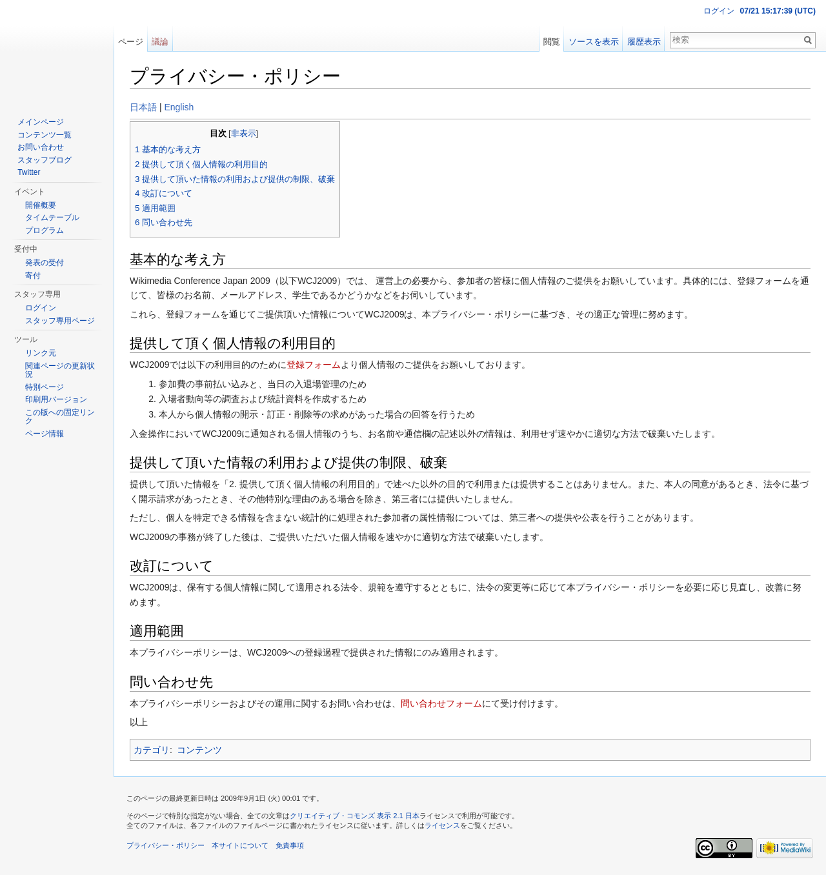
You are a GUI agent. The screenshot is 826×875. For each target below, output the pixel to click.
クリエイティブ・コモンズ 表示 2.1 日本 (354, 816)
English (179, 107)
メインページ (40, 121)
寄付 (33, 275)
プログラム (44, 230)
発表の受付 (44, 262)
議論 (160, 41)
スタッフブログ (44, 160)
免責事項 (290, 845)
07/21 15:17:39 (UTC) (778, 10)
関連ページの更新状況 (60, 370)
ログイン (718, 10)
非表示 (243, 133)
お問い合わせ (40, 147)
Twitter (28, 172)
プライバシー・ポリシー (165, 845)
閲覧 (551, 41)
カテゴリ (152, 750)
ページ (130, 41)
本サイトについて (240, 845)
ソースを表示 (594, 41)
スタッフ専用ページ (60, 320)
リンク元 (40, 352)
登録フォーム (314, 364)
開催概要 (40, 205)
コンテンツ (199, 750)
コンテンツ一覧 (44, 134)
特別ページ (44, 387)
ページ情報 (44, 433)
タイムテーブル (52, 217)
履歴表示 (644, 41)
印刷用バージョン (56, 399)
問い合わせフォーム (441, 703)
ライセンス (442, 825)
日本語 (143, 107)
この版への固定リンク (60, 417)
